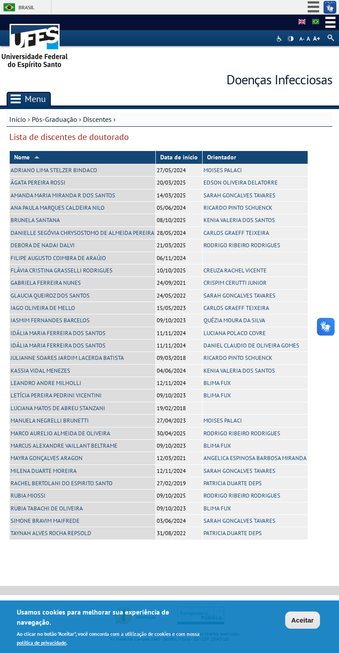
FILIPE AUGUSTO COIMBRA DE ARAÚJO (58, 258)
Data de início (179, 157)
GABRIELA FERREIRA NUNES (46, 283)
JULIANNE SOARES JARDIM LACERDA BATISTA (67, 358)
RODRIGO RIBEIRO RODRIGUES (241, 245)
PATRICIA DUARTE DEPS (232, 483)
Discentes (97, 119)
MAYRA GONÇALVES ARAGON (47, 458)
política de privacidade (41, 644)
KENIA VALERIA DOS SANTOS (239, 220)
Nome (27, 157)
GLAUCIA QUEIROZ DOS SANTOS (50, 295)
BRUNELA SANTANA (35, 220)
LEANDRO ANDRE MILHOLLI (46, 383)
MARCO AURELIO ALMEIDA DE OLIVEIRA (60, 433)
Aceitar (302, 621)
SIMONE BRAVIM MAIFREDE (45, 521)
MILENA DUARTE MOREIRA (44, 471)
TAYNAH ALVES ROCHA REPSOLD (51, 533)
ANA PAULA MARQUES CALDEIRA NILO (58, 207)
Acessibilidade (280, 39)
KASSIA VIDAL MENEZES (40, 370)
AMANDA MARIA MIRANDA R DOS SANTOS (63, 195)
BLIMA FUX (217, 383)
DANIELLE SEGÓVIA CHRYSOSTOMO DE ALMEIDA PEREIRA (82, 233)
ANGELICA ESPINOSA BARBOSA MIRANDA (255, 458)
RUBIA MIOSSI (28, 495)
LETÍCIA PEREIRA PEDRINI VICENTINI (56, 395)
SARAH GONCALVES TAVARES (239, 195)
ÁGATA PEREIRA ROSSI (38, 182)
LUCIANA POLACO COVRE (234, 333)
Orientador (221, 157)
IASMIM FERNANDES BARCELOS (50, 320)
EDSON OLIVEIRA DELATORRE (240, 182)
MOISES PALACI (222, 170)
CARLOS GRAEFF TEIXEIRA (236, 233)
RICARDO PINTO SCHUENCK (237, 207)
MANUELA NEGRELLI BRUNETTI (50, 420)
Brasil (26, 7)
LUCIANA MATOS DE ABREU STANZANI (58, 408)
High (290, 39)
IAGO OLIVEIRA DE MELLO (43, 308)
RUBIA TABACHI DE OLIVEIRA (47, 508)
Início (17, 119)
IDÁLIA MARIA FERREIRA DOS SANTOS (58, 333)
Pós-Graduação (54, 119)
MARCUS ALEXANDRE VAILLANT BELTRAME (64, 445)
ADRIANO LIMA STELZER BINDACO (54, 170)
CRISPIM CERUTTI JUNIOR (235, 283)
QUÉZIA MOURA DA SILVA (234, 320)
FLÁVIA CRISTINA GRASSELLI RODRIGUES (62, 270)
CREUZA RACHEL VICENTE (235, 270)
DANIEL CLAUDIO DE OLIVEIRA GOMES (251, 345)
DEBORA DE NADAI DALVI (43, 245)
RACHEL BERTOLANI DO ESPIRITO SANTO (62, 483)
